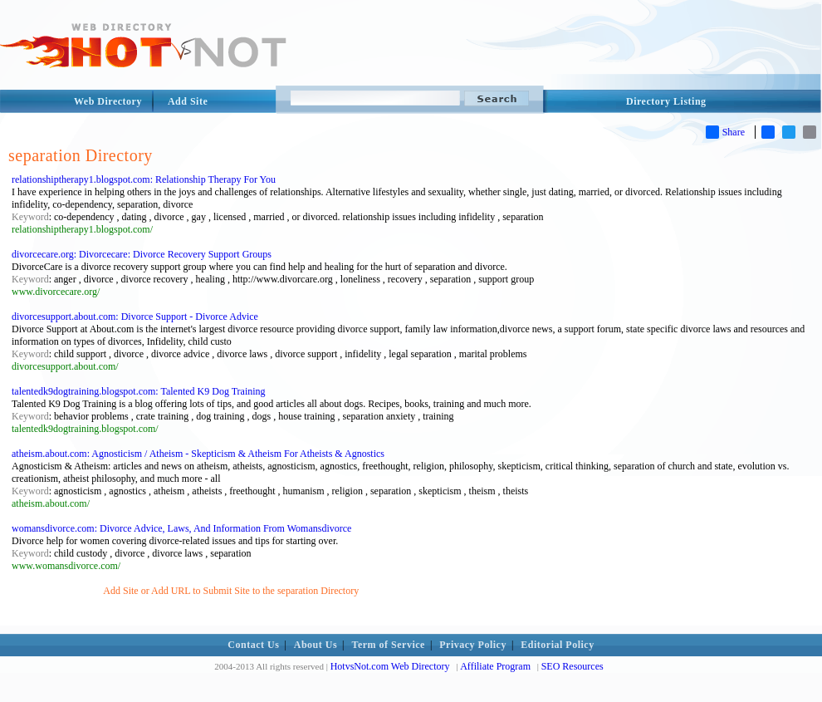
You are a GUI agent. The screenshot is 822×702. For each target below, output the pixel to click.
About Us (315, 644)
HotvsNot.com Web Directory (390, 666)
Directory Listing (666, 101)
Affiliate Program (495, 666)
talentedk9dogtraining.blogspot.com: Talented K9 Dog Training (139, 391)
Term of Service (388, 644)
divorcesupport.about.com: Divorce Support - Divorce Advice (135, 316)
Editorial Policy (557, 644)
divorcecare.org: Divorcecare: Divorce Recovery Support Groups (142, 254)
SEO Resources (572, 666)
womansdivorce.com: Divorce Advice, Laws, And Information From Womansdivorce (181, 528)
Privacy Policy (472, 644)
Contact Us (253, 644)
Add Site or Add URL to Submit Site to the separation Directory (231, 590)
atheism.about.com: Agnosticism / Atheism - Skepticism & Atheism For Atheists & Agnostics (198, 453)
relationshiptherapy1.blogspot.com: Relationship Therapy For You (144, 179)
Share (725, 132)
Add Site (188, 101)
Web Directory (108, 101)
